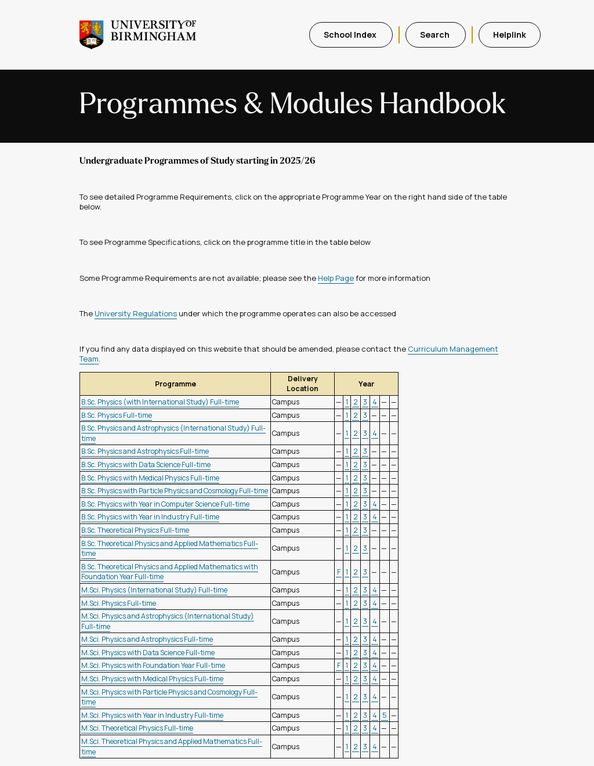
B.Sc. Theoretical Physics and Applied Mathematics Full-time (169, 549)
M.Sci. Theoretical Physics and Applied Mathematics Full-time (171, 746)
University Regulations (136, 313)
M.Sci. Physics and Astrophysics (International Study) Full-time (167, 621)
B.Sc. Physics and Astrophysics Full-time (145, 451)
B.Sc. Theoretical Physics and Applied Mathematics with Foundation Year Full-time (169, 572)
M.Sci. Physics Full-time (118, 603)
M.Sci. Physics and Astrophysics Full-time (147, 639)
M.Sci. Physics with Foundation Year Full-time (153, 665)
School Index (351, 34)
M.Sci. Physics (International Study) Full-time (154, 590)
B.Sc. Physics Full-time (116, 415)
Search (435, 34)
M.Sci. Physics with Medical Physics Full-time (152, 679)
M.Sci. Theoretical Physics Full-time (137, 728)
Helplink (509, 34)
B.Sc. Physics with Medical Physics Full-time (150, 478)
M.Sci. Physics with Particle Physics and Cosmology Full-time (169, 697)
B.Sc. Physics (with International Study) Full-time (160, 402)
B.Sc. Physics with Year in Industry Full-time (150, 517)
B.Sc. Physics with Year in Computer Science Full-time (165, 504)
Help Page (336, 278)
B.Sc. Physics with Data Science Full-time (146, 464)
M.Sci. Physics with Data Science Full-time (148, 652)
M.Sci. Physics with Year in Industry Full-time (152, 715)
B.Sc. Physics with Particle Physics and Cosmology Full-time (174, 491)
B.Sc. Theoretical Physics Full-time (135, 530)
